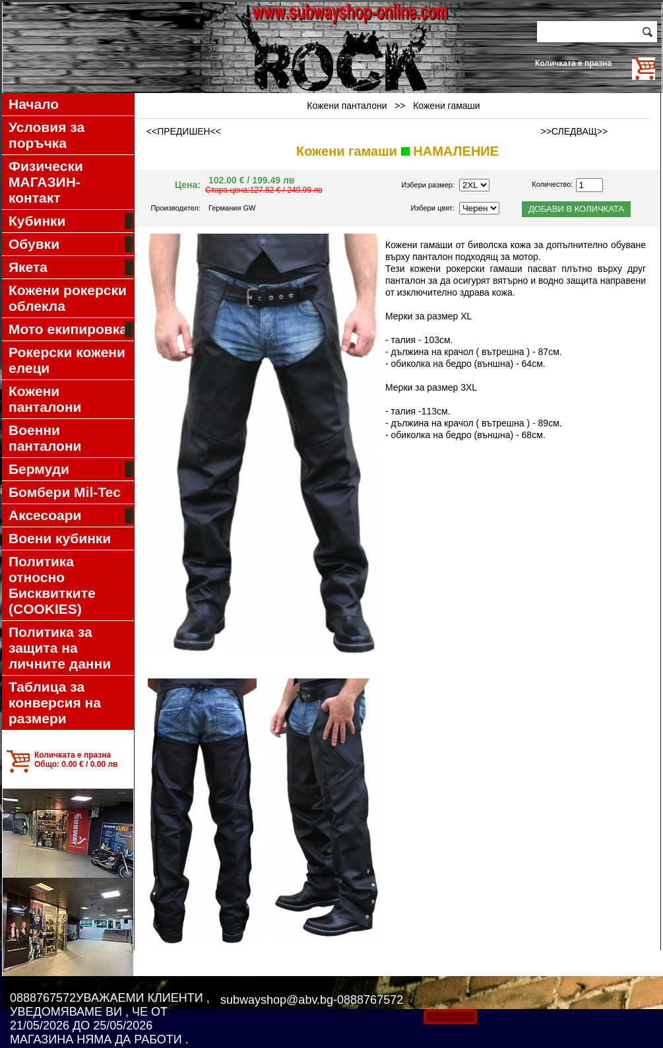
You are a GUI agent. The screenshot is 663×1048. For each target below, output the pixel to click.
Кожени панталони (45, 398)
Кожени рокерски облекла (68, 297)
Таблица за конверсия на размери (55, 702)
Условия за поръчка (46, 134)
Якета (71, 267)
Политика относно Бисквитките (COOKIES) (52, 585)
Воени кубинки (60, 538)
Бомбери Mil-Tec (65, 492)
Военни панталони (45, 437)
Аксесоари (71, 515)
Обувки (71, 244)
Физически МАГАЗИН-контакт (46, 181)
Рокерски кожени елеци (67, 360)
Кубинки (71, 221)
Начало (34, 104)
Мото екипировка (71, 329)
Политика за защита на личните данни (60, 647)
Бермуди (71, 469)
